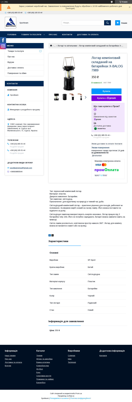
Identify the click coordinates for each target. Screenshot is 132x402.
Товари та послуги (31, 35)
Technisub (72, 362)
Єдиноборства (42, 366)
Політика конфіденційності (80, 398)
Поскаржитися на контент (59, 398)
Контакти (67, 35)
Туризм (39, 356)
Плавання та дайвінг (45, 379)
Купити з (106, 98)
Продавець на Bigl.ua (66, 396)
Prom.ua (79, 393)
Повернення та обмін (18, 42)
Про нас (53, 35)
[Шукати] (107, 22)
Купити (106, 91)
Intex (70, 359)
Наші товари (10, 356)
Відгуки (11, 62)
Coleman (71, 356)
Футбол (39, 369)
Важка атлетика (43, 362)
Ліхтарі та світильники (67, 46)
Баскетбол (40, 383)
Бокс (38, 372)
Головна (11, 35)
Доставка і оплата (16, 68)
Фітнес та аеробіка (44, 359)
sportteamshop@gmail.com (21, 168)
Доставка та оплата (87, 35)
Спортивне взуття (43, 376)
